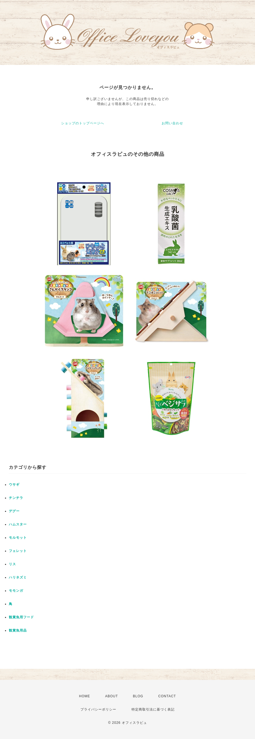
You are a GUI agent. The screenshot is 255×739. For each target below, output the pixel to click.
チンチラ (16, 498)
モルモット (18, 538)
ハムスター (18, 524)
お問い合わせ (172, 123)
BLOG (138, 696)
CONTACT (167, 696)
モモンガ (16, 591)
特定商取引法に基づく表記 (153, 709)
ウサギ (14, 484)
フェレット (18, 551)
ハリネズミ (18, 577)
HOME (84, 696)
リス (12, 564)
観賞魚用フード (21, 617)
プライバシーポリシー (98, 709)
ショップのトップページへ (82, 123)
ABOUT (111, 696)
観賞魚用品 (18, 630)
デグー (14, 511)
